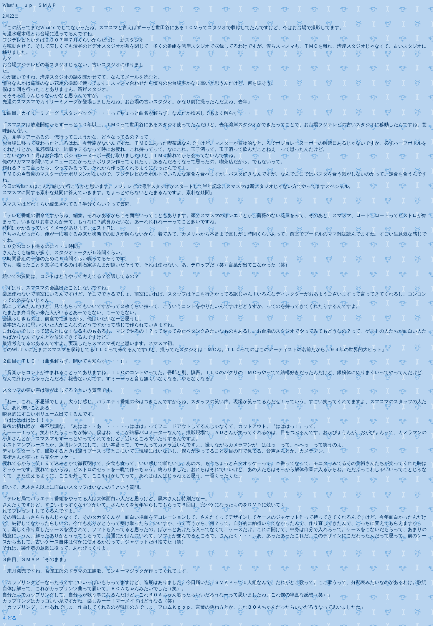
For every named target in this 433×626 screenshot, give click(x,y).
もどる (9, 617)
